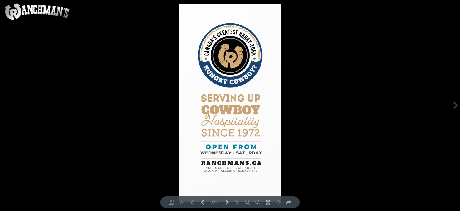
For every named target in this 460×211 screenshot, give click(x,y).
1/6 (215, 202)
